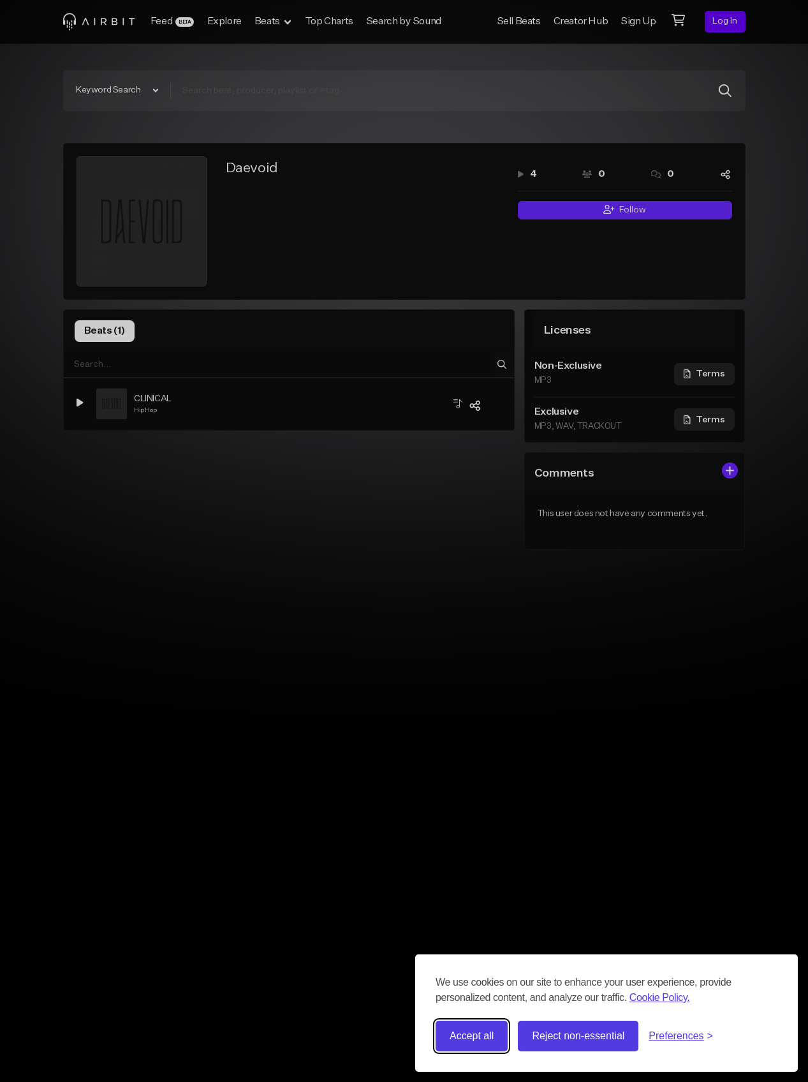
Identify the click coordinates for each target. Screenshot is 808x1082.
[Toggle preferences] (681, 1036)
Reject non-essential (578, 1035)
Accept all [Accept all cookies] (472, 1035)
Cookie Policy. (659, 997)
